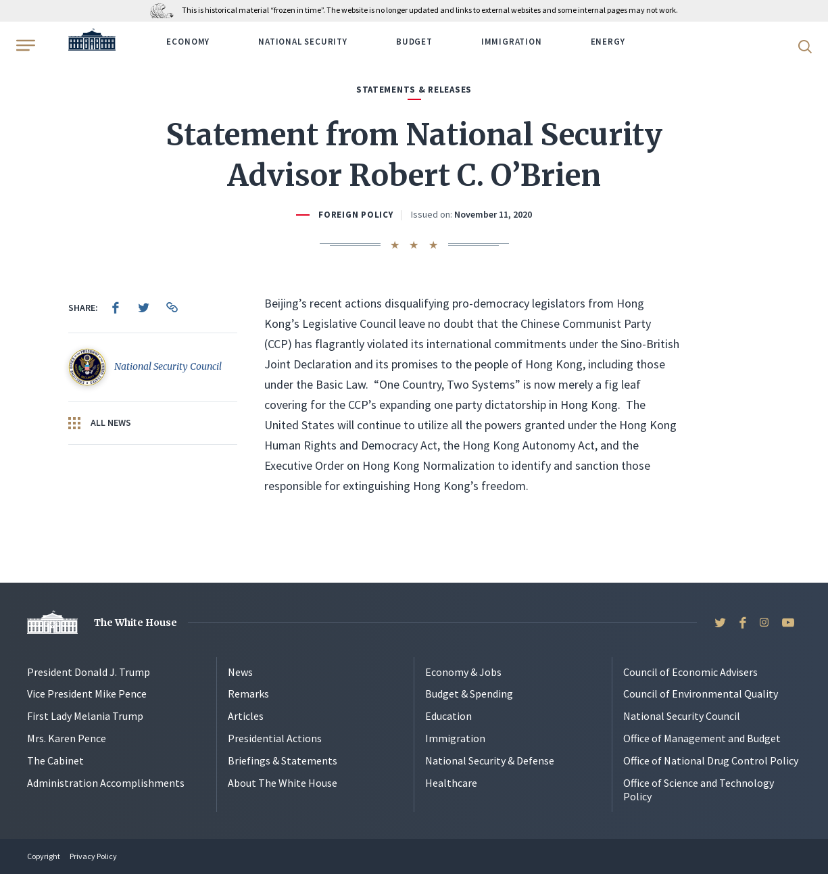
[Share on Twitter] (144, 307)
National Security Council (681, 716)
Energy (608, 41)
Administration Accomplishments (106, 783)
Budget (414, 41)
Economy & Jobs (463, 672)
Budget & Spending (469, 693)
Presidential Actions (275, 738)
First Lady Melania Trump (85, 716)
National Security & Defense (489, 760)
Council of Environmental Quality (700, 693)
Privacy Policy (93, 856)
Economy (188, 41)
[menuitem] (115, 307)
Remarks (248, 693)
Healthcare (451, 783)
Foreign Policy (355, 214)
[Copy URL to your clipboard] (172, 307)
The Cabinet (55, 760)
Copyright (43, 856)
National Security (302, 41)
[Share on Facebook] (115, 307)
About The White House (282, 783)
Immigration (511, 41)
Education (448, 716)
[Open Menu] (24, 45)
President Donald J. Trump (88, 672)
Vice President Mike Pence (87, 693)
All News (99, 423)
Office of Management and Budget (702, 738)
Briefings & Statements (282, 760)
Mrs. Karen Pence (66, 738)
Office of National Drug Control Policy (710, 760)
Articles (246, 716)
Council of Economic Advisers (690, 672)
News (240, 672)
